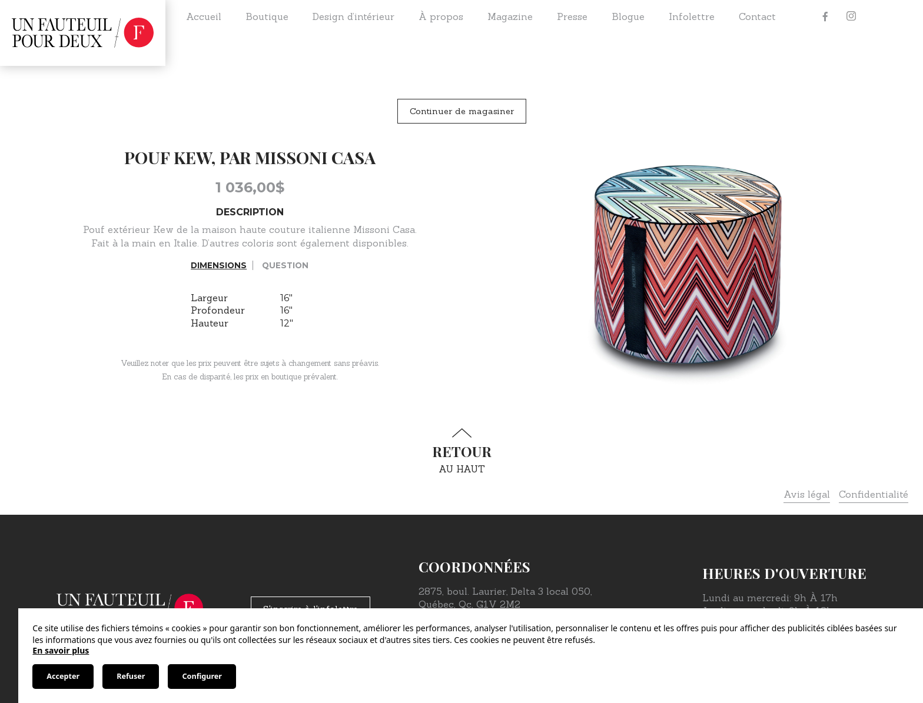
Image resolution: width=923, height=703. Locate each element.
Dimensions (219, 265)
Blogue (628, 16)
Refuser (131, 676)
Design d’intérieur (353, 16)
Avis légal (806, 494)
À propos (441, 16)
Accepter (63, 676)
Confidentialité (873, 494)
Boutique (266, 16)
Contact (757, 16)
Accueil (203, 16)
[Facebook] (825, 16)
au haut (461, 451)
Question (285, 265)
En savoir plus (60, 650)
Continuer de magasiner (462, 111)
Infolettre (692, 16)
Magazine (510, 16)
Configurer (201, 676)
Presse (572, 16)
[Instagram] (851, 16)
